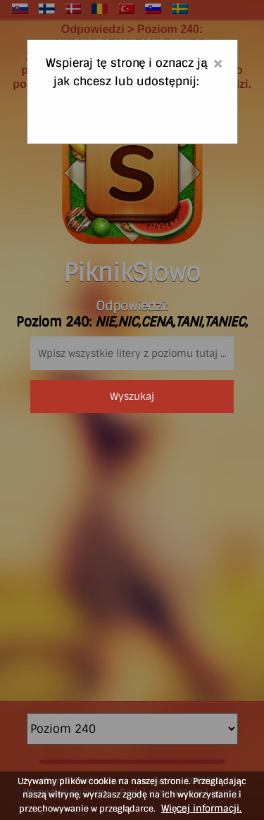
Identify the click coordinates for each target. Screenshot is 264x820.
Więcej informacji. (201, 808)
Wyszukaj (132, 396)
